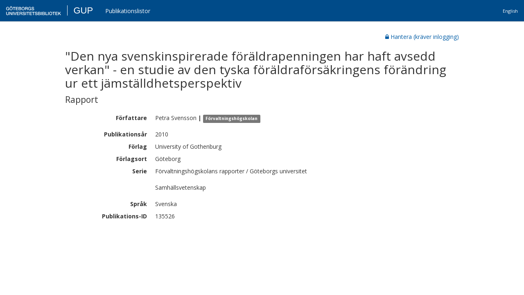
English (510, 11)
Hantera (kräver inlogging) (422, 37)
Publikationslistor (127, 11)
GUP (83, 10)
